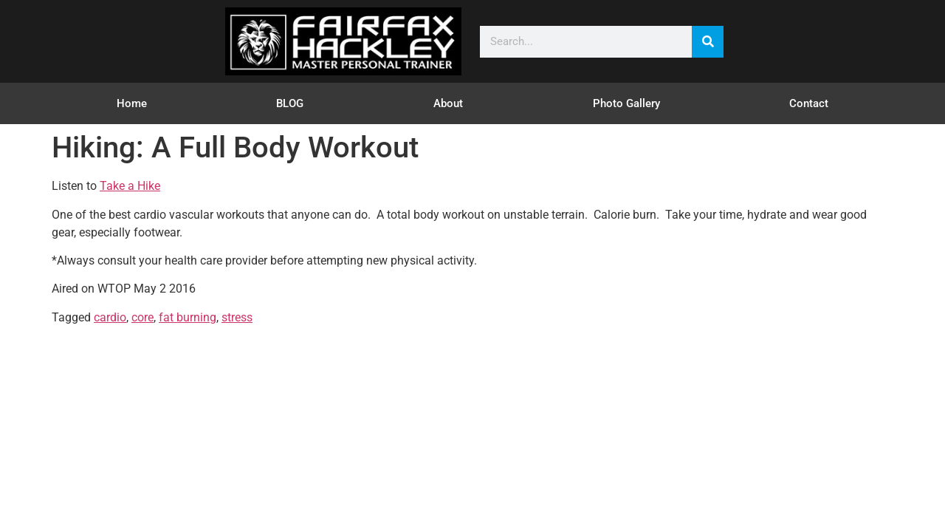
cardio (110, 317)
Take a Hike (130, 186)
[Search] (708, 42)
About (448, 103)
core (142, 317)
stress (236, 317)
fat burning (187, 317)
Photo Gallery (626, 103)
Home (132, 103)
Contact (808, 103)
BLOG (289, 103)
